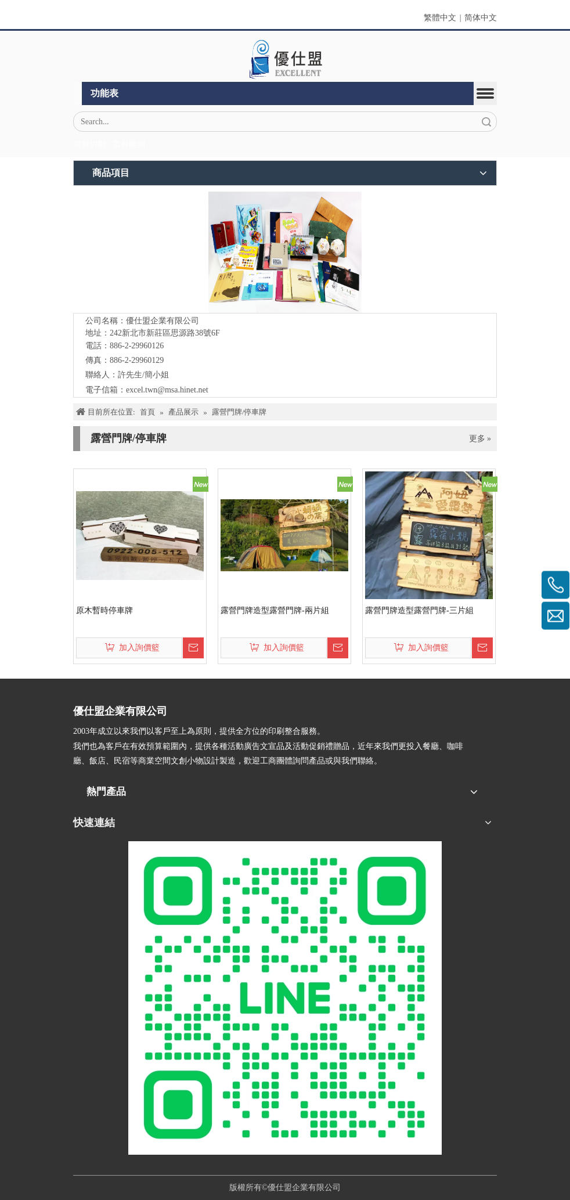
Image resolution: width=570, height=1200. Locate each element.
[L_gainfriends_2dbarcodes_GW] (285, 998)
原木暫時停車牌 (104, 610)
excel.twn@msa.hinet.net (167, 389)
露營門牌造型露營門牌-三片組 (419, 610)
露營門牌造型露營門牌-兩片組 (275, 610)
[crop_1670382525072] (285, 59)
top (545, 1150)
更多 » (480, 439)
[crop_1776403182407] (285, 252)
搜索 (486, 121)
